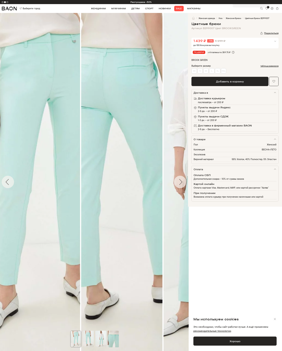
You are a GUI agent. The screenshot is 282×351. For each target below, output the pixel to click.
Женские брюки (233, 18)
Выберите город (25, 8)
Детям (135, 8)
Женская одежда (207, 18)
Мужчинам (118, 8)
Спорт (149, 8)
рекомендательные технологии (212, 330)
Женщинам (98, 8)
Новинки (165, 8)
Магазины (194, 8)
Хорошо (235, 341)
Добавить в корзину (230, 81)
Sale (179, 8)
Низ (220, 18)
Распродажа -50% (141, 2)
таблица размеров (269, 66)
